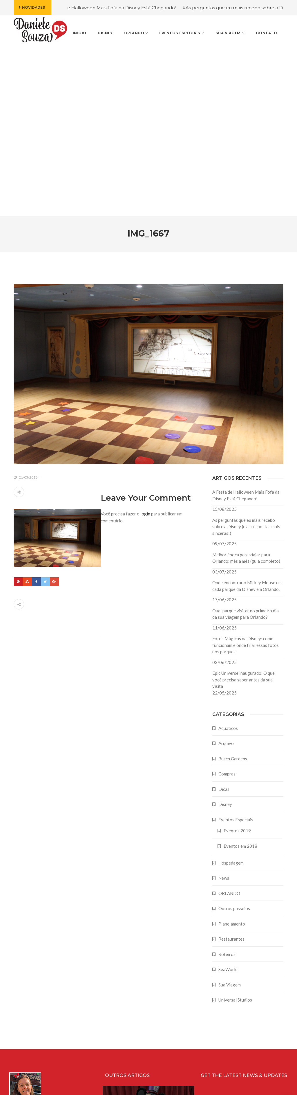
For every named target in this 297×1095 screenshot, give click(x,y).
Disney (225, 638)
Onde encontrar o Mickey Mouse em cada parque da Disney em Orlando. (247, 420)
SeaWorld (228, 803)
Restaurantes (231, 772)
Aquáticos (228, 562)
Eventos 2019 (237, 664)
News (223, 712)
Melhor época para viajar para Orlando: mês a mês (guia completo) (246, 392)
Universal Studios (235, 833)
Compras (227, 607)
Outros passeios (234, 742)
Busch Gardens (232, 592)
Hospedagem (231, 696)
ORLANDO (229, 727)
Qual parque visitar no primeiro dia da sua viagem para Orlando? (245, 448)
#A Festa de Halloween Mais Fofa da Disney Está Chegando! (123, 7)
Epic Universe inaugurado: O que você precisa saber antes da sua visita (243, 513)
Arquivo (226, 577)
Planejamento (231, 757)
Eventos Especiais (235, 653)
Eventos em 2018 (240, 680)
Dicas (223, 623)
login (145, 347)
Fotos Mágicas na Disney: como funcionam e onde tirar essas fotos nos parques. (245, 479)
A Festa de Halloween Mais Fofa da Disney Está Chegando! (246, 329)
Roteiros (227, 788)
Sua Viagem (229, 818)
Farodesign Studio (274, 1085)
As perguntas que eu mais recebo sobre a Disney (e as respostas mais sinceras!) (246, 360)
